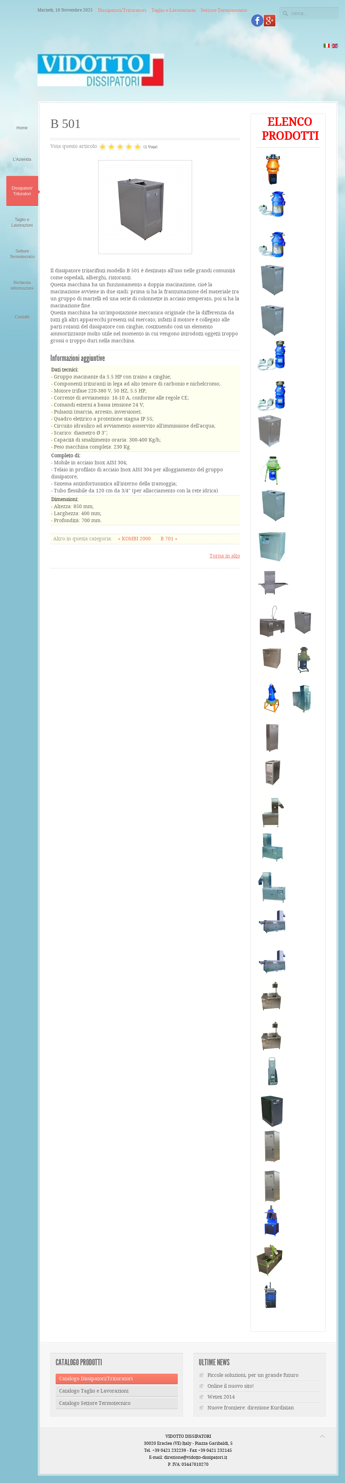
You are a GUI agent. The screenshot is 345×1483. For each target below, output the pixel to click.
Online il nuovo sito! (230, 1386)
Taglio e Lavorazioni (174, 10)
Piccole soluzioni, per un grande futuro (252, 1375)
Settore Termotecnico (224, 10)
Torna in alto (225, 556)
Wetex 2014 (221, 1397)
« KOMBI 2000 (135, 539)
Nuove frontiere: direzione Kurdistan (250, 1408)
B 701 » (169, 539)
